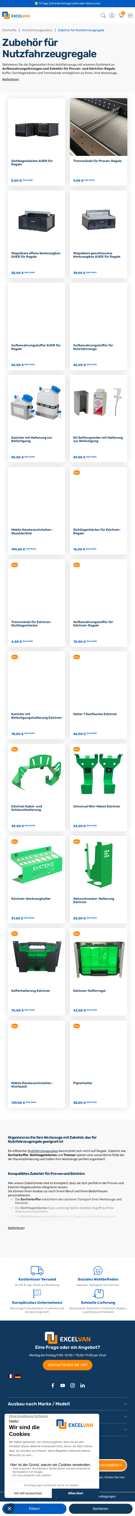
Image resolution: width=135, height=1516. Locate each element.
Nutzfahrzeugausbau (43, 1151)
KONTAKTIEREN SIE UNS (68, 1365)
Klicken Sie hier (114, 1477)
